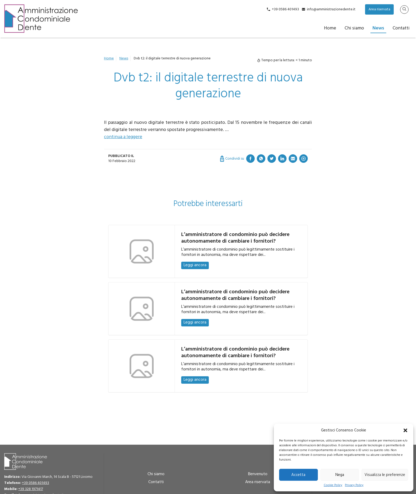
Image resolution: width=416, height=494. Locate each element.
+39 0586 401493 (285, 9)
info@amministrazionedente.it (331, 9)
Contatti (401, 28)
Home (330, 28)
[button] (405, 430)
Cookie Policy (333, 485)
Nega (339, 475)
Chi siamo (354, 28)
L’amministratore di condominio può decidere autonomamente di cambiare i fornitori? (235, 238)
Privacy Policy (354, 485)
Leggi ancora (195, 265)
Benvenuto (257, 474)
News (378, 28)
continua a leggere (123, 137)
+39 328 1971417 (30, 489)
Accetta (298, 475)
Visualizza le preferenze (385, 475)
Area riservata (379, 9)
